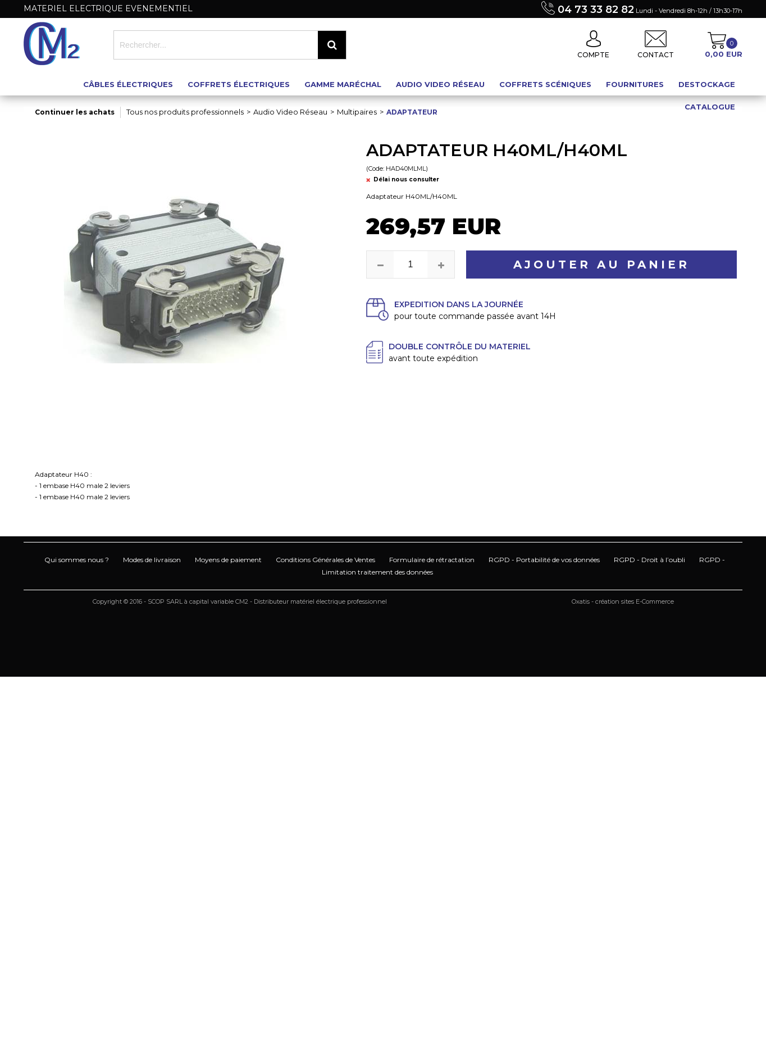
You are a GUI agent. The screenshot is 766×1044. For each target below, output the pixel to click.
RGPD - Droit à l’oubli (649, 559)
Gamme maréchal (342, 84)
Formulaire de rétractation (432, 559)
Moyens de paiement (228, 559)
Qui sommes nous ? (76, 559)
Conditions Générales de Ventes (325, 559)
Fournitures (635, 84)
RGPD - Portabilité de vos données (544, 559)
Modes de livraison (152, 559)
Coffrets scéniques (545, 84)
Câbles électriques (128, 84)
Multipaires (357, 111)
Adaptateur (411, 112)
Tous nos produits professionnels (185, 111)
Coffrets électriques (239, 84)
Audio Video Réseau (440, 84)
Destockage (706, 84)
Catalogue (710, 106)
